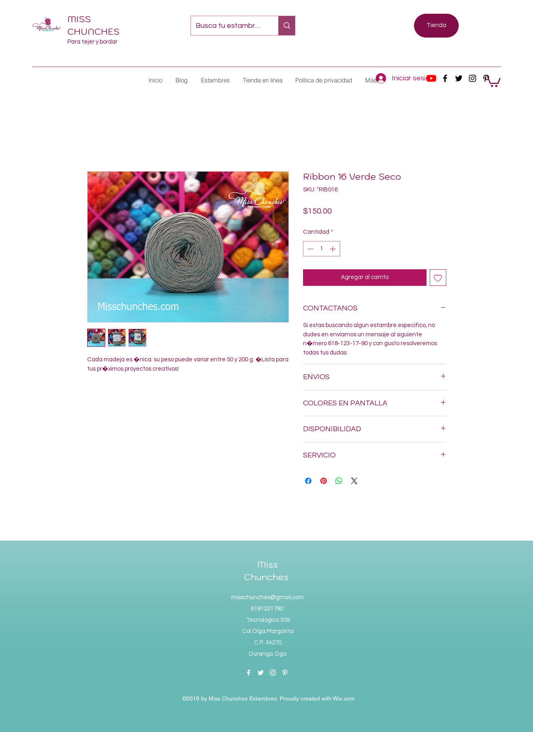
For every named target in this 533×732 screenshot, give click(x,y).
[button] (215, 80)
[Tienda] (436, 26)
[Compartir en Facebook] (308, 481)
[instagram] (472, 78)
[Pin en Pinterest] (323, 481)
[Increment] (333, 248)
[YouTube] (431, 78)
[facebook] (445, 78)
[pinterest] (285, 673)
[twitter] (459, 78)
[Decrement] (309, 248)
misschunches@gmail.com (267, 597)
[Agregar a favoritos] (438, 277)
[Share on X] (354, 481)
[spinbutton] (321, 248)
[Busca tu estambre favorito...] (228, 26)
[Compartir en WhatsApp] (339, 481)
